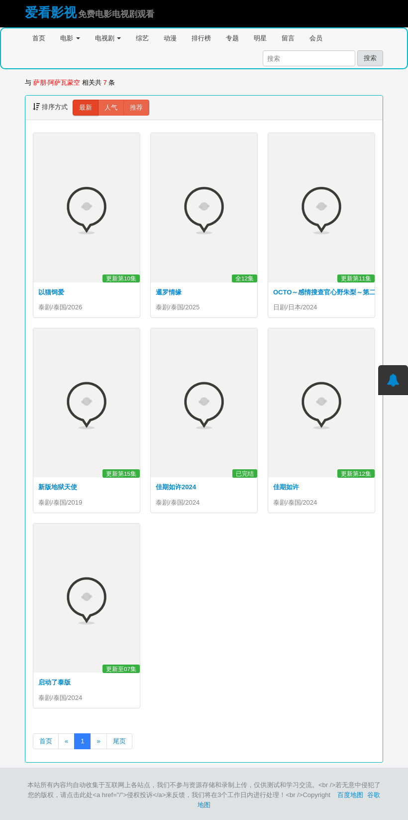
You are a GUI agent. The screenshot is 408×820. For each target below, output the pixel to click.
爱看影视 (51, 12)
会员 (315, 38)
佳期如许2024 (176, 487)
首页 (38, 38)
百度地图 (350, 795)
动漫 (170, 38)
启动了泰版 (54, 682)
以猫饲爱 (51, 292)
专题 (232, 38)
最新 (85, 107)
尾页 (119, 741)
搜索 (370, 58)
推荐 (136, 107)
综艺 (142, 38)
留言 (288, 38)
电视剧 (108, 38)
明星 (260, 38)
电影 (70, 38)
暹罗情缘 (169, 292)
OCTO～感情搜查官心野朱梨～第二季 (327, 292)
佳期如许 (286, 487)
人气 (110, 107)
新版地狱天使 (57, 487)
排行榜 (201, 38)
